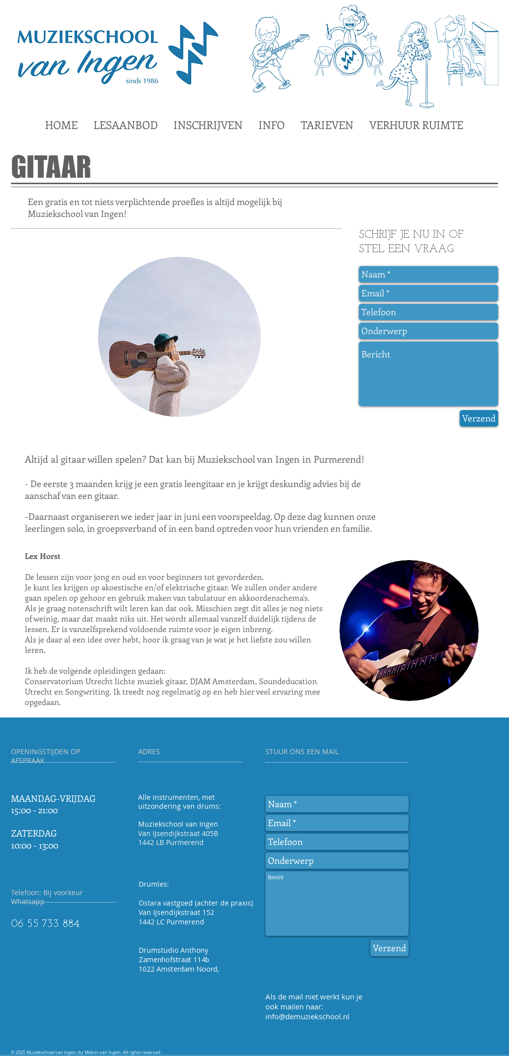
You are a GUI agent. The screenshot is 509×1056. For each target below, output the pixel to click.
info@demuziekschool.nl (307, 1016)
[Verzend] (479, 418)
